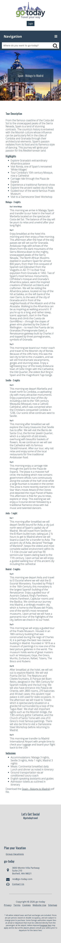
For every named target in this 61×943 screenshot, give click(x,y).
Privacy (8, 905)
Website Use (39, 905)
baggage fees (45, 925)
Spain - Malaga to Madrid (36, 789)
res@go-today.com (22, 879)
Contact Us (18, 884)
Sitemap (52, 905)
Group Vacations (15, 854)
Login (30, 23)
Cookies (26, 905)
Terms (16, 905)
